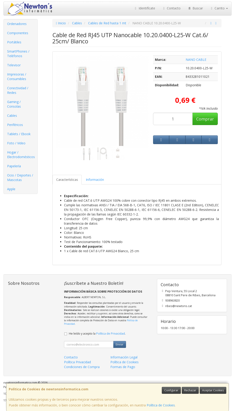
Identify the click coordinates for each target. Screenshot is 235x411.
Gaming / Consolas (14, 104)
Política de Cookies (161, 405)
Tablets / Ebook (19, 134)
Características (67, 179)
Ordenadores (17, 24)
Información (95, 179)
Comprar (205, 119)
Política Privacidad (77, 362)
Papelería (14, 166)
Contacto (171, 8)
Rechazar (190, 390)
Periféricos (15, 125)
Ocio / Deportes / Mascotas (20, 177)
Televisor (14, 65)
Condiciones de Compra (82, 367)
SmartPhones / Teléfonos (18, 53)
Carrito (219, 8)
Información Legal (123, 357)
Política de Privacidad (110, 334)
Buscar (195, 8)
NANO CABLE (196, 59)
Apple (11, 189)
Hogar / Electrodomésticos (21, 154)
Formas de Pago (122, 367)
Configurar (171, 390)
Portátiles (14, 42)
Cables (12, 115)
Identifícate (144, 8)
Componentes (17, 33)
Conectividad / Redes (17, 90)
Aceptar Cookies (213, 390)
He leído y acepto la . (97, 334)
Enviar (119, 344)
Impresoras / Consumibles (16, 76)
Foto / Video (16, 143)
